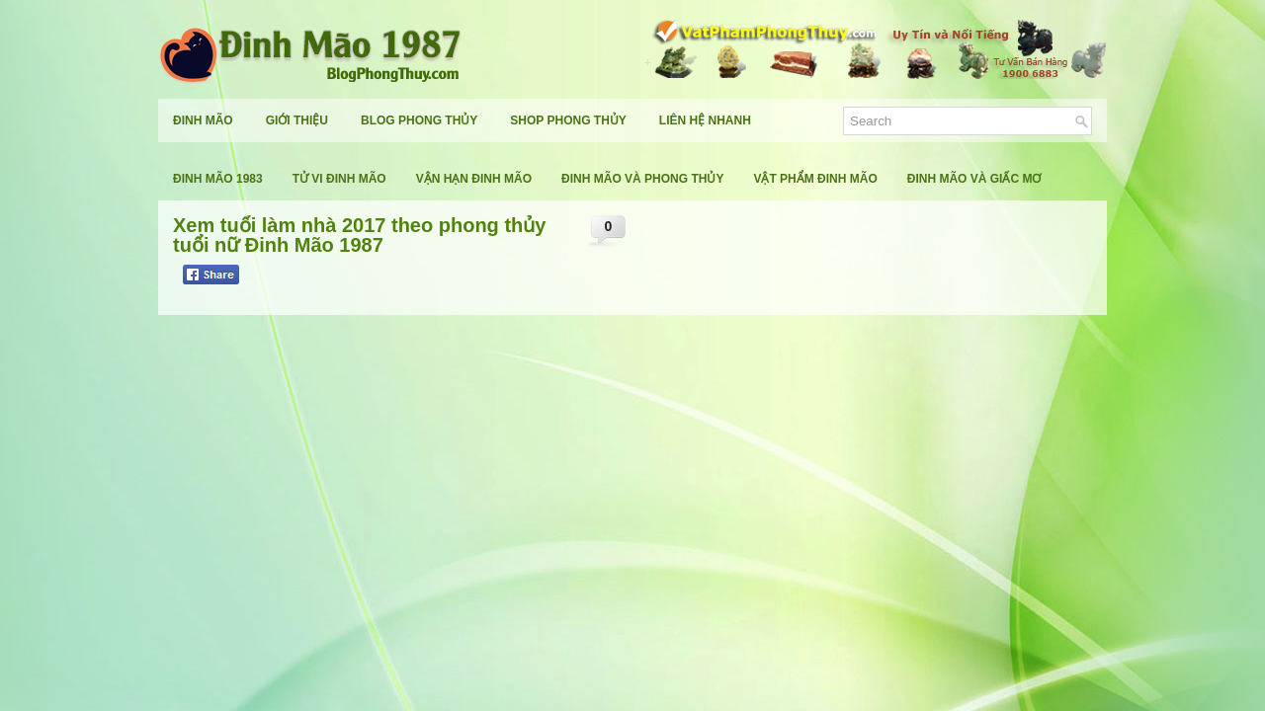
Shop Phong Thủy (568, 120)
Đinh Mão (203, 120)
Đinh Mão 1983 (218, 179)
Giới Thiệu (297, 120)
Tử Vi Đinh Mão (339, 179)
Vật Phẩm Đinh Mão (815, 179)
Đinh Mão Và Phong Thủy (642, 179)
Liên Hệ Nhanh (705, 120)
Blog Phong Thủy (419, 120)
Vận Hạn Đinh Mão (474, 179)
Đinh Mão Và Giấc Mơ (974, 179)
